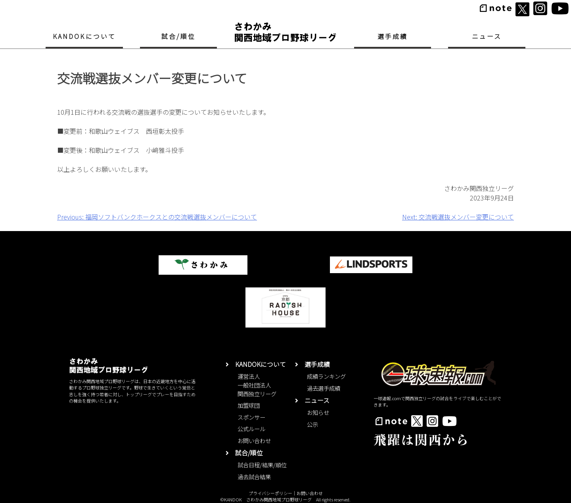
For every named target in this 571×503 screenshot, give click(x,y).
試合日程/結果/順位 (262, 465)
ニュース (487, 36)
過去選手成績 (323, 388)
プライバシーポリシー (270, 493)
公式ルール (251, 428)
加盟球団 (249, 405)
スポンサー (251, 417)
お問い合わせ (254, 440)
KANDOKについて (84, 36)
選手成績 (392, 36)
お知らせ (318, 412)
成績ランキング (326, 376)
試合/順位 (178, 36)
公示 (312, 424)
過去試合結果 (254, 476)
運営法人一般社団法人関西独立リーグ (257, 384)
